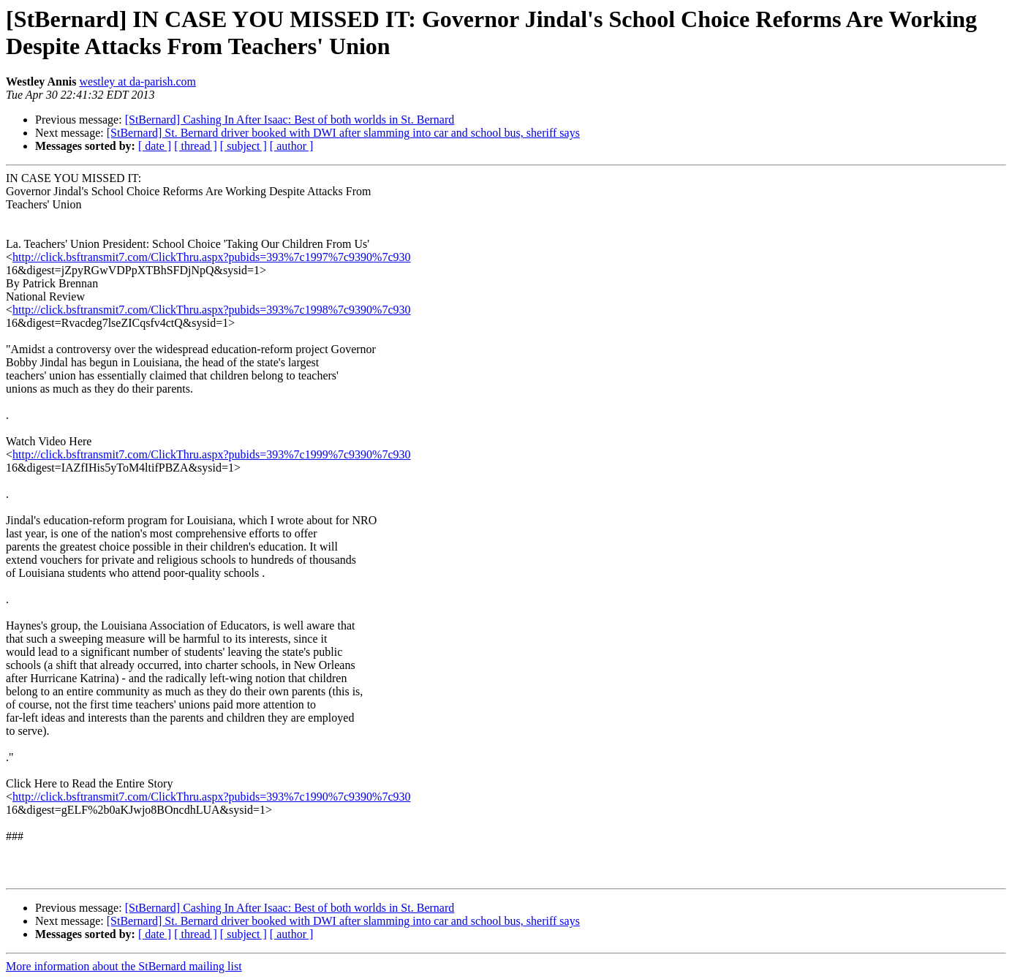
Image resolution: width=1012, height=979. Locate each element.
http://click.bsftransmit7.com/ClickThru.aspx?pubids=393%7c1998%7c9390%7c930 (211, 309)
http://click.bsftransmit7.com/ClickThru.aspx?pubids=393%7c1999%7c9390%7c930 (211, 454)
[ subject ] (243, 146)
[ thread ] (195, 146)
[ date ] (154, 146)
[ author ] (292, 146)
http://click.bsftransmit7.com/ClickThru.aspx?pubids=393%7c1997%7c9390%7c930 (211, 257)
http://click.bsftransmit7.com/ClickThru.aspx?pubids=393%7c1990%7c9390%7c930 (211, 796)
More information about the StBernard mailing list (124, 966)
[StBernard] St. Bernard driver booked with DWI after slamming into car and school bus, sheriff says (343, 132)
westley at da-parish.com (137, 81)
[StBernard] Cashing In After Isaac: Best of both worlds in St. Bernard (290, 119)
